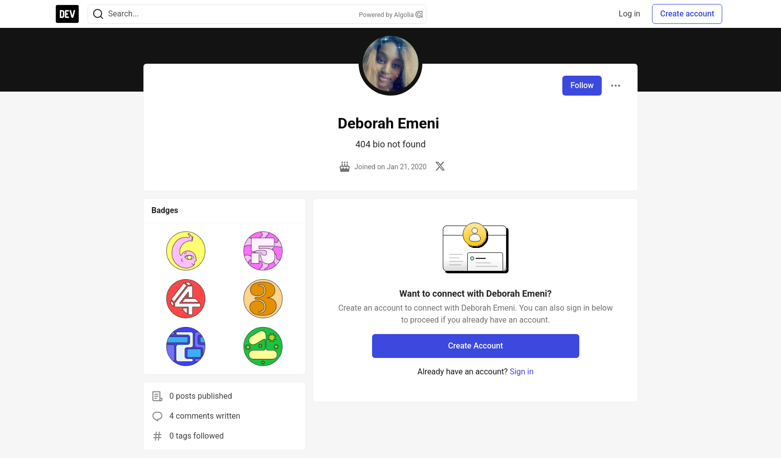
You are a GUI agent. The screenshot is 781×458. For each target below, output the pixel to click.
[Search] (98, 14)
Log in (629, 13)
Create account (687, 13)
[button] (186, 251)
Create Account (475, 345)
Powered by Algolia (390, 14)
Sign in (521, 371)
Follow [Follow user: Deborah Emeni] (582, 85)
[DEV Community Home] (67, 14)
